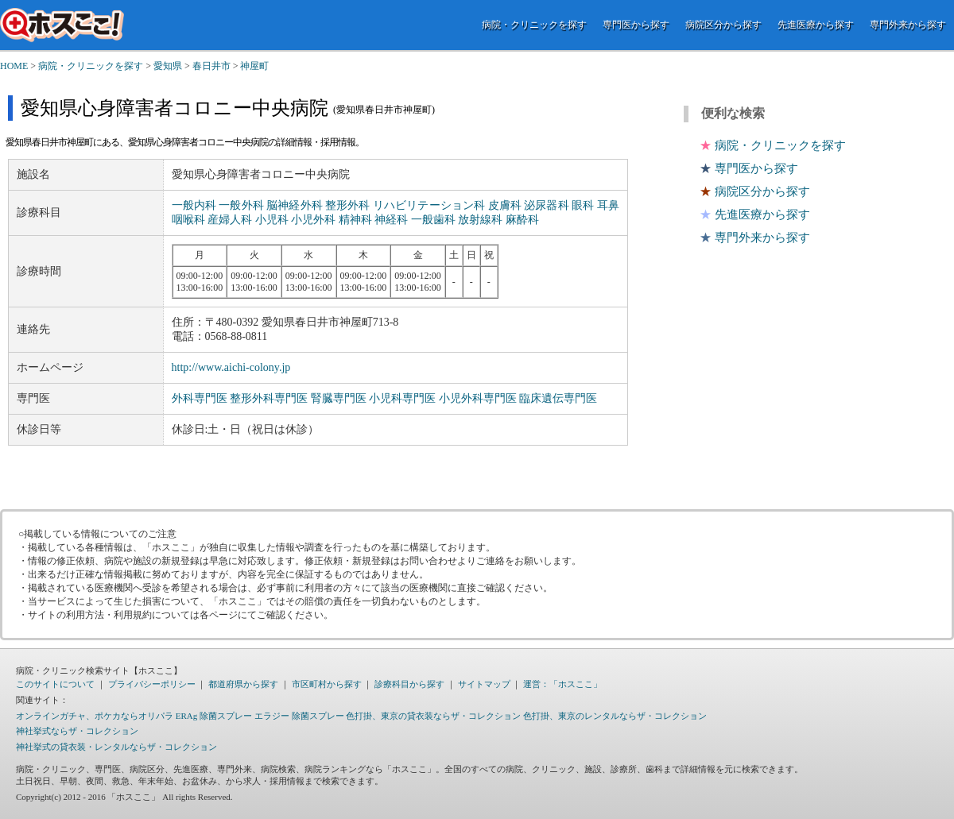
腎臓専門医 (338, 398)
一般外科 (241, 205)
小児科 (272, 220)
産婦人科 (229, 220)
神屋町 (254, 65)
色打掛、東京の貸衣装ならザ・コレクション (433, 715)
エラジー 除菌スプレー (299, 715)
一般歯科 (433, 220)
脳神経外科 (294, 205)
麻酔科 (522, 220)
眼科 (583, 205)
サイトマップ (484, 684)
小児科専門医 (402, 398)
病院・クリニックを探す (534, 24)
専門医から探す (636, 24)
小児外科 (313, 220)
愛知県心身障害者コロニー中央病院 (174, 108)
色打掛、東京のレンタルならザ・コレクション (615, 715)
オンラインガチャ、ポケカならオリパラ (94, 715)
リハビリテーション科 (429, 205)
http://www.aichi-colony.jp (231, 367)
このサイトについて (55, 684)
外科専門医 (199, 398)
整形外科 (347, 205)
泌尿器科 (546, 205)
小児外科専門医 (478, 398)
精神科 (355, 220)
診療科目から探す (409, 684)
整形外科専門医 (269, 398)
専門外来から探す (908, 24)
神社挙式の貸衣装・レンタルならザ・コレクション (116, 746)
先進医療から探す (816, 24)
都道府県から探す (243, 684)
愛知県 (167, 65)
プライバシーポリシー (152, 684)
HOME (14, 65)
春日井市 (211, 65)
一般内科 (194, 205)
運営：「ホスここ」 (562, 684)
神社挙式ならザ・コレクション (77, 731)
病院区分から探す (723, 24)
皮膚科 (505, 205)
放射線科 (480, 220)
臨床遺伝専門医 (558, 398)
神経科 (391, 220)
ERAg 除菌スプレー (214, 715)
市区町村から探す (327, 684)
